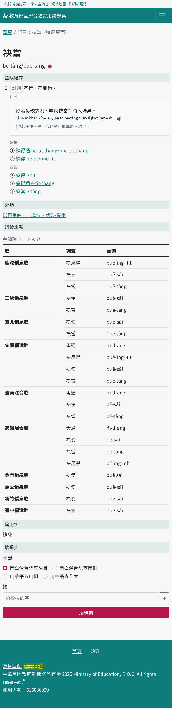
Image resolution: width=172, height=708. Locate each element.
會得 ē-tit (25, 175)
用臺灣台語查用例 (78, 567)
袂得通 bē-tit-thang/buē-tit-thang (52, 150)
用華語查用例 (24, 576)
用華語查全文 (64, 576)
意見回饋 (12, 665)
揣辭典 (86, 612)
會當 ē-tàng (28, 191)
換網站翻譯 (78, 4)
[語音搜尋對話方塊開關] (164, 597)
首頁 (77, 650)
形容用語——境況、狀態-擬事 (34, 214)
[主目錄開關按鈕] (162, 16)
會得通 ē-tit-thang (35, 183)
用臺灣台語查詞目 (29, 567)
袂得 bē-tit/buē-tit (35, 158)
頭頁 (7, 32)
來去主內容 (40, 4)
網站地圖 (58, 4)
